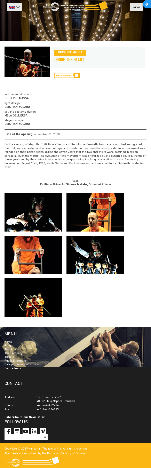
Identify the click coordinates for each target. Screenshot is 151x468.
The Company (14, 353)
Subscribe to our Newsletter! (25, 417)
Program (10, 345)
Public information (16, 360)
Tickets (9, 356)
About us (10, 349)
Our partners (13, 368)
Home (8, 342)
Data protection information (23, 364)
